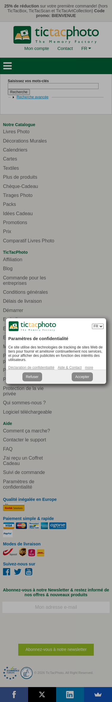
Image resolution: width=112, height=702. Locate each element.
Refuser (32, 377)
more (89, 367)
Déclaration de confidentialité (31, 367)
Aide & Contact (70, 367)
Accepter (82, 377)
